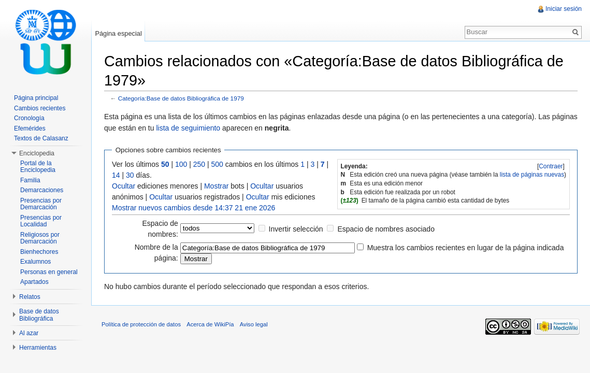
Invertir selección (296, 229)
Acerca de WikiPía (210, 324)
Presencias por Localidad (41, 221)
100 (181, 164)
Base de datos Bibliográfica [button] (39, 315)
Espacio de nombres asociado (386, 229)
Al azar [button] (28, 333)
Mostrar (216, 186)
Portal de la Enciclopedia (37, 167)
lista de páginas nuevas (532, 174)
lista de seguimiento (188, 128)
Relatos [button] (29, 296)
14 (116, 175)
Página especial (118, 33)
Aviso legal (254, 324)
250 (199, 164)
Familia (30, 180)
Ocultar (123, 186)
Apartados (34, 281)
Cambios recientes (39, 108)
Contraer (551, 166)
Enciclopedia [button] (36, 153)
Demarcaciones (41, 190)
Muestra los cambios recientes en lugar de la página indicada (465, 247)
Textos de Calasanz (41, 138)
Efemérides (30, 128)
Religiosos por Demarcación (40, 238)
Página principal (36, 98)
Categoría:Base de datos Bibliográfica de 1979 (181, 98)
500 (217, 164)
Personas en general (49, 272)
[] (551, 166)
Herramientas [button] (37, 347)
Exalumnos (35, 261)
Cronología (29, 118)
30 (130, 175)
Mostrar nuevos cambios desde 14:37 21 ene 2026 (193, 208)
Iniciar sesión (563, 8)
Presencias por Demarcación (41, 204)
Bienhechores (39, 251)
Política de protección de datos (141, 324)
